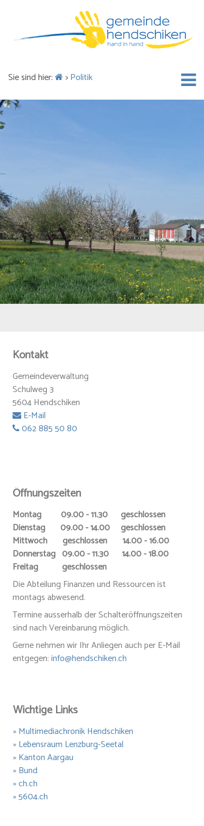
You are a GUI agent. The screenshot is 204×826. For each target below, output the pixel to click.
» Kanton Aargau (43, 757)
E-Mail (29, 415)
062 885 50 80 (45, 428)
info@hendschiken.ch (89, 658)
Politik (81, 77)
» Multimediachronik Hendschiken (73, 731)
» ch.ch (25, 783)
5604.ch (33, 797)
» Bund (25, 770)
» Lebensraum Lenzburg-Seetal (68, 744)
